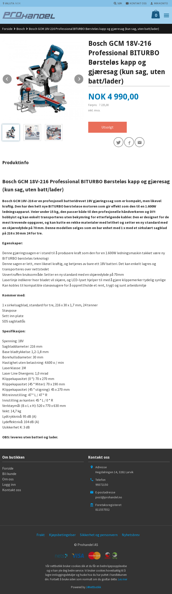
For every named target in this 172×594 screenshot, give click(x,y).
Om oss (8, 479)
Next (83, 78)
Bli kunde (9, 473)
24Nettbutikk (93, 587)
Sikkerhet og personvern (99, 534)
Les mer (122, 579)
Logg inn (9, 484)
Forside (7, 29)
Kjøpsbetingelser (62, 534)
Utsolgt (107, 127)
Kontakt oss (11, 490)
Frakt (41, 534)
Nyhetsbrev (131, 534)
